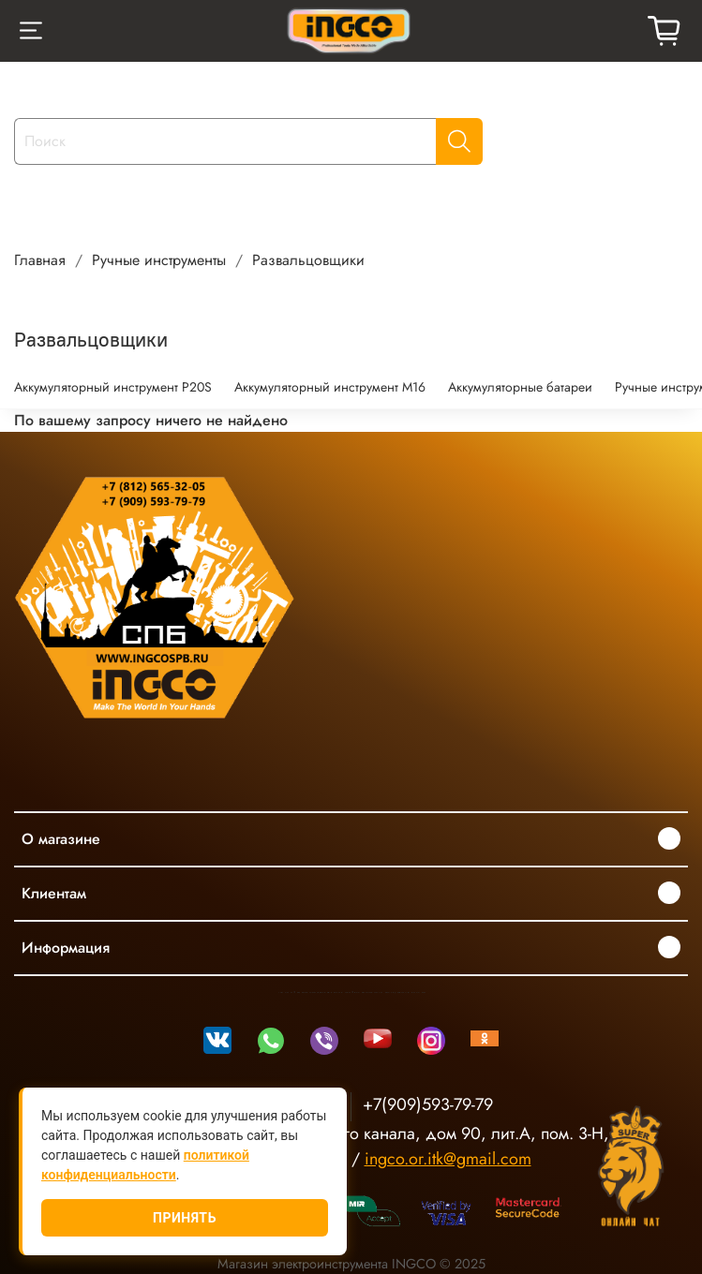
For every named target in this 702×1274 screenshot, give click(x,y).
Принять (185, 1217)
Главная (40, 260)
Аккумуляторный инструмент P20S (113, 387)
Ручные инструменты (159, 260)
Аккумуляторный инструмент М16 (330, 387)
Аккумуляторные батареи (520, 387)
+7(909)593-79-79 (428, 1104)
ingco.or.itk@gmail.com (448, 1159)
